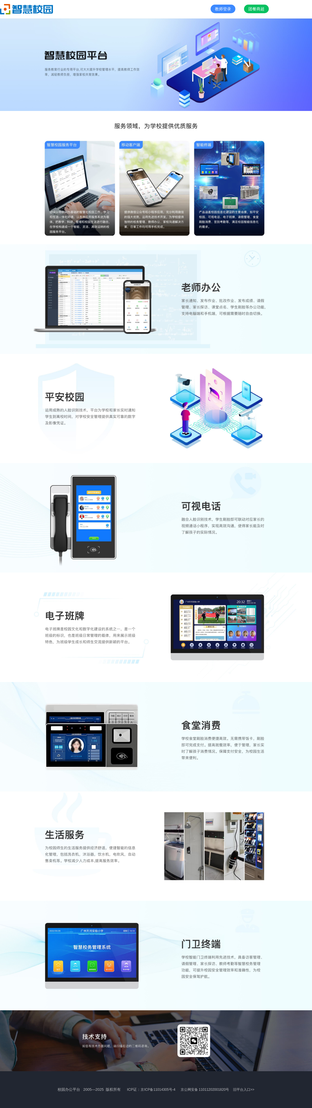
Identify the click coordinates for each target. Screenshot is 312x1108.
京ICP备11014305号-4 (158, 1090)
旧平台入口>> (243, 1090)
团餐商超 (256, 9)
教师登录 (223, 9)
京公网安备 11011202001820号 (205, 1090)
